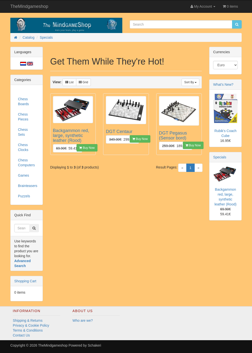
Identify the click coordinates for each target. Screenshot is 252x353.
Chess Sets (23, 132)
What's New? (223, 84)
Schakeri (94, 345)
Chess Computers (26, 162)
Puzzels (24, 196)
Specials (219, 157)
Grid (83, 82)
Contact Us (21, 335)
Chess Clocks (23, 147)
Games (23, 175)
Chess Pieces (23, 116)
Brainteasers (27, 186)
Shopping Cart (25, 281)
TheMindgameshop (29, 6)
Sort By (190, 82)
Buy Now (86, 148)
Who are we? (83, 320)
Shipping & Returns (28, 320)
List (69, 82)
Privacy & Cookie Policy (31, 325)
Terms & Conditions (28, 330)
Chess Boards (23, 101)
